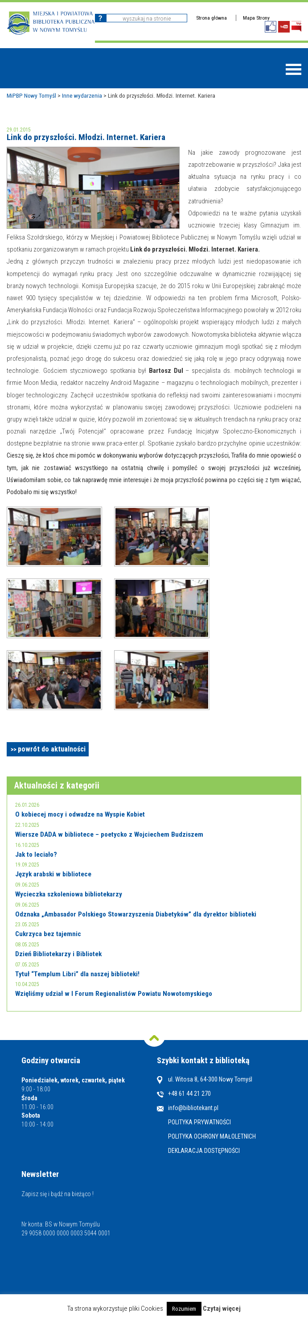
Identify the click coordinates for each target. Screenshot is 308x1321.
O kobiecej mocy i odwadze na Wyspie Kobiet (80, 814)
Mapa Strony (256, 18)
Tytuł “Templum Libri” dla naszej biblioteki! (77, 974)
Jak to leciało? (36, 854)
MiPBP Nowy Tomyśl (31, 95)
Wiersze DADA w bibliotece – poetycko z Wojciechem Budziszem (109, 834)
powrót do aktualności (52, 749)
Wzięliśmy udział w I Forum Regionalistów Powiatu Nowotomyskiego (113, 994)
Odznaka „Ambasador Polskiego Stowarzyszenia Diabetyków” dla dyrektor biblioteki (135, 914)
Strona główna (211, 18)
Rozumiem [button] (184, 1308)
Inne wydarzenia (82, 95)
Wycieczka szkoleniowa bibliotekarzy (68, 894)
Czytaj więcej (222, 1308)
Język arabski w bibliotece (53, 874)
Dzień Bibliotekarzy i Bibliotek (58, 954)
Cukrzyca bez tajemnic (48, 934)
